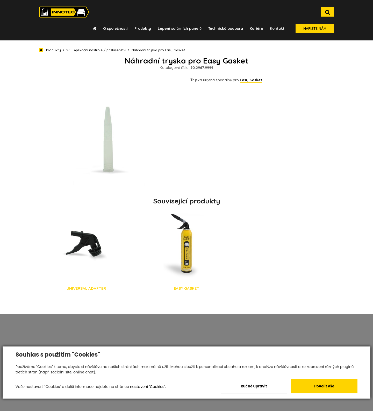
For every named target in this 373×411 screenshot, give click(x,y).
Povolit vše (324, 386)
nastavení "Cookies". (148, 386)
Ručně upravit (254, 386)
